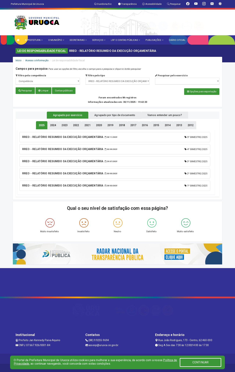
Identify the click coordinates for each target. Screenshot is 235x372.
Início (18, 60)
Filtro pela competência (31, 75)
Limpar (43, 90)
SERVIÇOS (98, 40)
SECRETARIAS (78, 40)
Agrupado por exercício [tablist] (64, 114)
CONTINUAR (200, 362)
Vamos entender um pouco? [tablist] (168, 114)
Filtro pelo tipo (95, 75)
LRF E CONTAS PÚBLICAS (125, 40)
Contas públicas (64, 90)
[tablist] (41, 125)
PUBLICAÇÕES (154, 40)
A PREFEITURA (34, 40)
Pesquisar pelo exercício (171, 75)
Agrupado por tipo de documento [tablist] (114, 114)
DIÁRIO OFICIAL (177, 40)
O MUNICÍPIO (56, 40)
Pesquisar (25, 90)
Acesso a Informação (37, 60)
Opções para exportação (201, 91)
